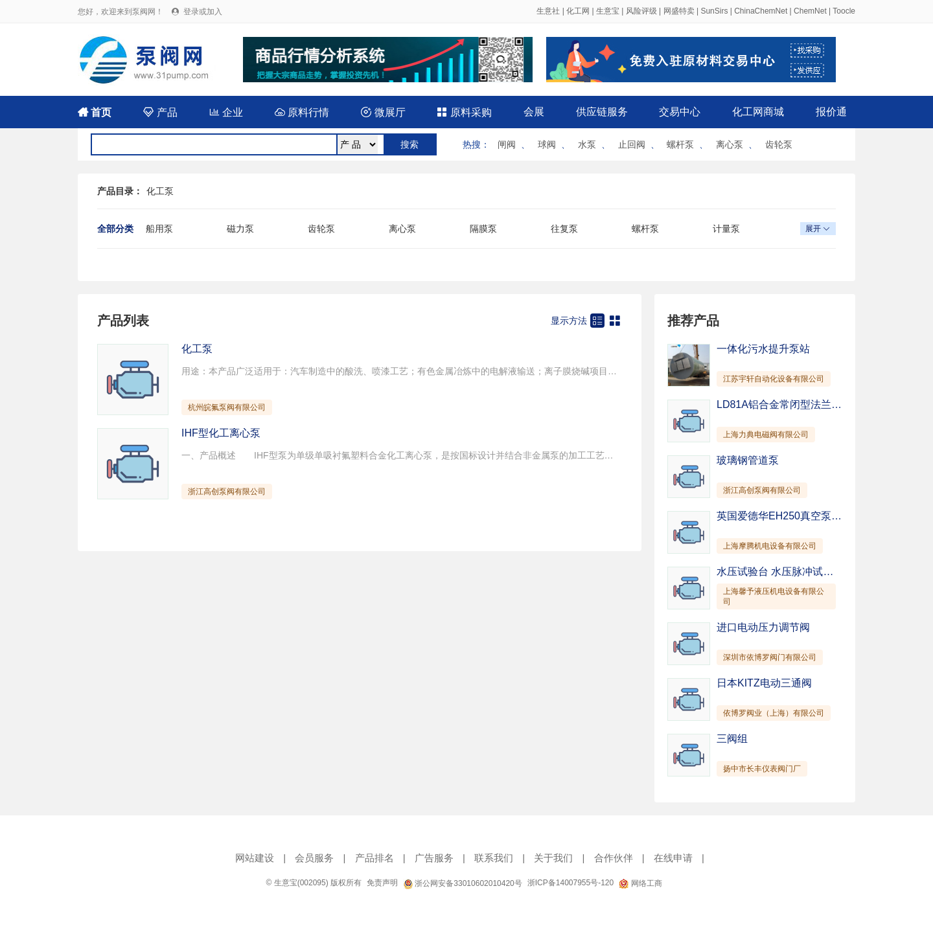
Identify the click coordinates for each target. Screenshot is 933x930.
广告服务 (434, 857)
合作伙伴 (613, 857)
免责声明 (382, 882)
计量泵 (726, 228)
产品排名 (374, 857)
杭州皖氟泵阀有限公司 (227, 407)
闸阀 (507, 144)
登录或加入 (202, 11)
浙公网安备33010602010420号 (462, 883)
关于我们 (553, 857)
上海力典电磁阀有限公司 (766, 434)
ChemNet (810, 11)
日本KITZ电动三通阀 (764, 682)
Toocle (844, 11)
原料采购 (464, 112)
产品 (160, 112)
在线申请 (673, 857)
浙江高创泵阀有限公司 (227, 491)
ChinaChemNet (760, 11)
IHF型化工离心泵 (220, 432)
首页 (94, 112)
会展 (534, 111)
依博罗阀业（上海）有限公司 (773, 713)
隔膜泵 (483, 228)
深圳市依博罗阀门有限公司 (769, 657)
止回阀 (631, 144)
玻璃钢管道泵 (748, 460)
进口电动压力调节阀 (763, 627)
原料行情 (302, 112)
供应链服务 (602, 111)
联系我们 (493, 857)
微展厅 (383, 112)
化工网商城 (758, 111)
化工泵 (160, 191)
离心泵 (729, 144)
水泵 (587, 144)
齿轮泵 (778, 144)
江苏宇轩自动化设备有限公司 (773, 378)
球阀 (547, 144)
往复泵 (564, 228)
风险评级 (641, 11)
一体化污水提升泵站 (763, 348)
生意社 (548, 11)
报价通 (831, 111)
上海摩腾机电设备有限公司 (769, 545)
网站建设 (254, 857)
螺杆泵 (680, 144)
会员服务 (314, 857)
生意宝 (607, 11)
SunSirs (714, 11)
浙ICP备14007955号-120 (570, 882)
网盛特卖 (679, 11)
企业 (226, 112)
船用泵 (159, 228)
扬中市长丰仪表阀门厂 (762, 768)
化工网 (578, 11)
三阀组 (732, 738)
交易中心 (679, 111)
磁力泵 (240, 228)
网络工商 (640, 883)
